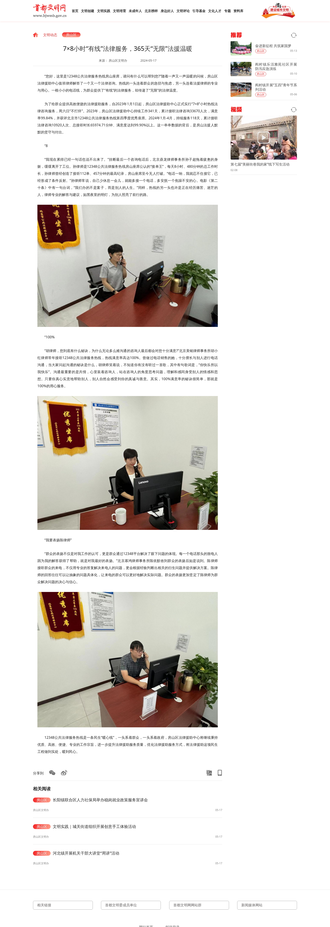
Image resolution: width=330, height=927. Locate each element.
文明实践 (103, 11)
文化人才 (214, 11)
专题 (227, 11)
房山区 (71, 34)
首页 (75, 11)
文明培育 (119, 11)
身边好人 (167, 11)
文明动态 (50, 34)
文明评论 (183, 11)
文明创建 (87, 11)
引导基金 (198, 11)
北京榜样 (151, 11)
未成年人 (135, 11)
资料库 (238, 11)
